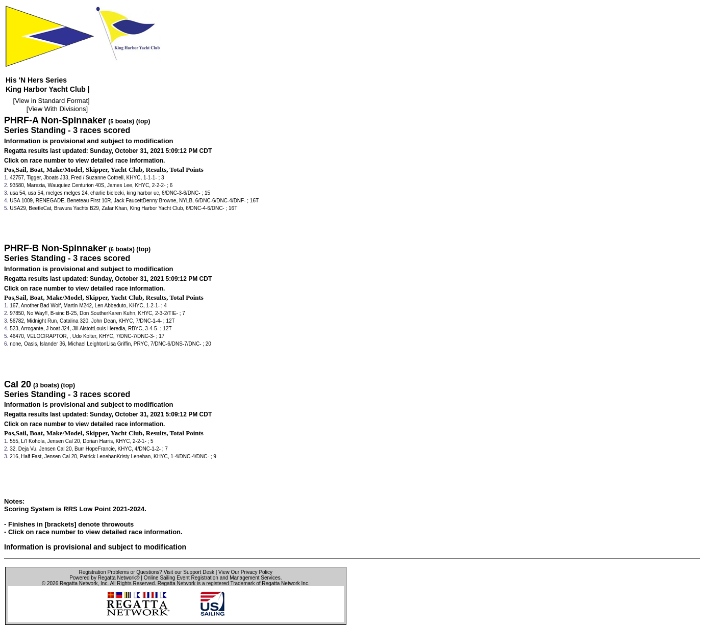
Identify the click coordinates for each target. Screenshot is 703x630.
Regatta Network (78, 583)
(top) (143, 121)
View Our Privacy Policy (245, 572)
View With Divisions (57, 109)
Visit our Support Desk (189, 572)
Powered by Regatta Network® (104, 578)
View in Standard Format (51, 100)
